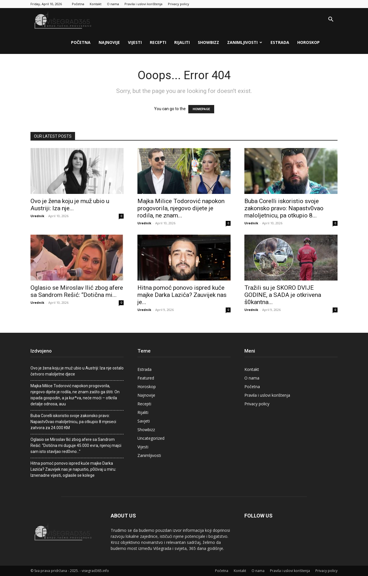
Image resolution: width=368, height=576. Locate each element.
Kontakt (95, 4)
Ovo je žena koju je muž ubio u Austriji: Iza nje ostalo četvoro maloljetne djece (77, 371)
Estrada (280, 42)
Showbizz (208, 42)
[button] (331, 20)
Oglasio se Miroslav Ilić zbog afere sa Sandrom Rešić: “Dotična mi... (76, 291)
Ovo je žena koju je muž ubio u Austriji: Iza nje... (69, 205)
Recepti (158, 42)
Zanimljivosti (244, 42)
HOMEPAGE (201, 109)
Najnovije (109, 42)
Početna (78, 4)
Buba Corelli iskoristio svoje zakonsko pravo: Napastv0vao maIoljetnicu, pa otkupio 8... (283, 208)
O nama (113, 4)
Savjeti (143, 421)
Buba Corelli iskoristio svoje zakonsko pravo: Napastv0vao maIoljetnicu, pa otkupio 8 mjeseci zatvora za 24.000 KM (73, 421)
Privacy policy (178, 4)
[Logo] (63, 19)
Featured (145, 378)
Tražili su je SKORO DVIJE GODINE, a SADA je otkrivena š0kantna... (282, 294)
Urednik (37, 216)
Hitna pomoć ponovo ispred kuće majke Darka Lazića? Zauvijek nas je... (182, 294)
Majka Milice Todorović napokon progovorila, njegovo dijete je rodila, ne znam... (181, 208)
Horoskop (308, 42)
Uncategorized (150, 438)
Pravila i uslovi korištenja (143, 4)
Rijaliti (182, 42)
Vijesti (135, 42)
